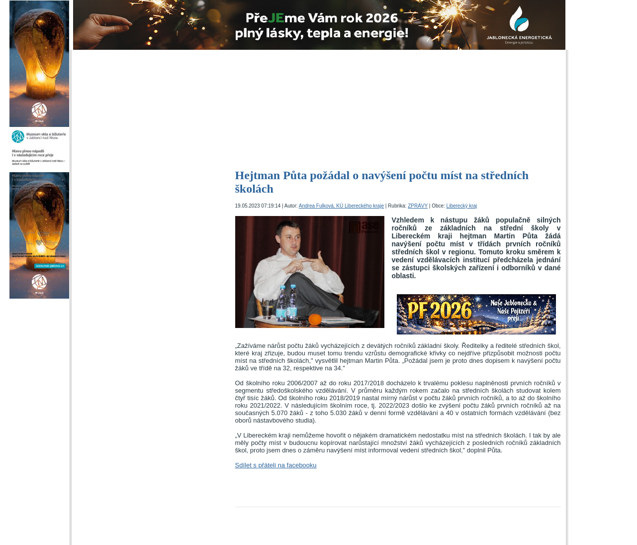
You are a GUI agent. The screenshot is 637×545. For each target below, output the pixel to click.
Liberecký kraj (462, 206)
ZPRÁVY (418, 206)
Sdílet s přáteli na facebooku (276, 465)
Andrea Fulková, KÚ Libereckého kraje (341, 206)
